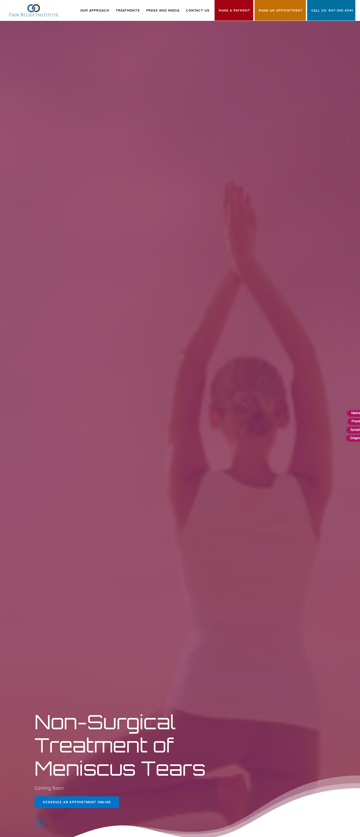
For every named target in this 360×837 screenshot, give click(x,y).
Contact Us (198, 10)
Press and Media (162, 10)
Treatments (128, 10)
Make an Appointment (281, 10)
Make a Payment (234, 10)
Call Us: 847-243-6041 (332, 10)
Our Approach (95, 10)
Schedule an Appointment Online (77, 802)
